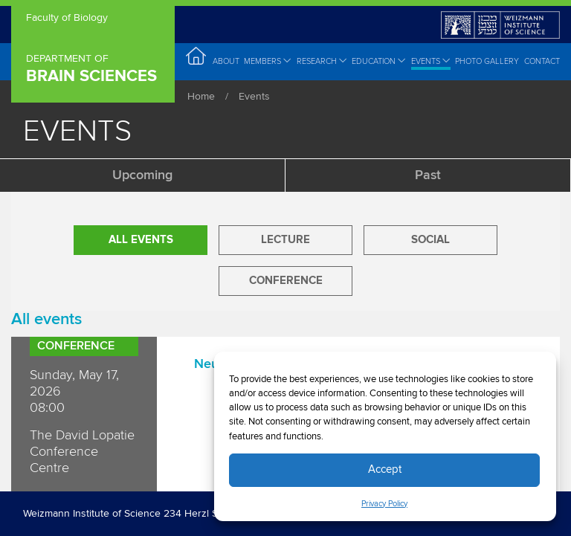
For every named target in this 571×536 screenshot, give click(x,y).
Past (428, 175)
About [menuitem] (226, 61)
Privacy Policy (384, 504)
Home (201, 96)
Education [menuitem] (379, 61)
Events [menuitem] (431, 61)
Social (430, 240)
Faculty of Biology (67, 18)
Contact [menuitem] (542, 61)
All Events (141, 240)
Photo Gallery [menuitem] (487, 61)
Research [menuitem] (322, 61)
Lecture (285, 240)
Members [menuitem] (267, 61)
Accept (384, 469)
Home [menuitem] (196, 61)
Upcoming (142, 175)
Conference (286, 281)
